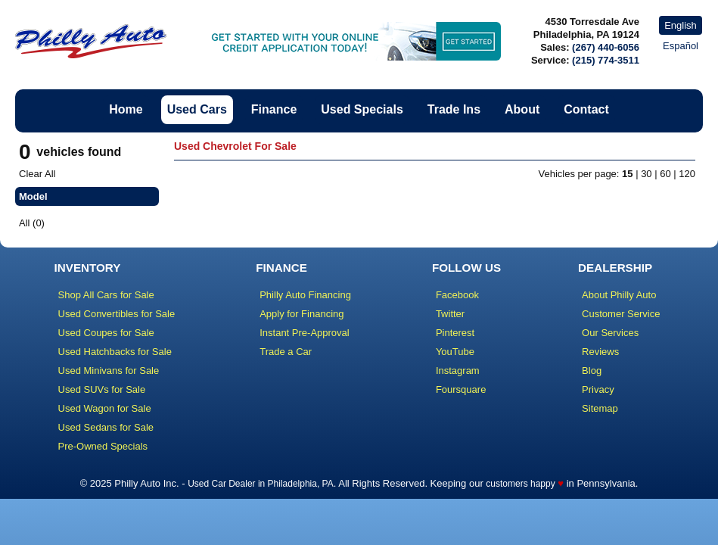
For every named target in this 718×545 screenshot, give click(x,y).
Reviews (600, 351)
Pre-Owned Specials (103, 446)
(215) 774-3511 (605, 60)
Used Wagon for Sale (104, 408)
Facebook (457, 295)
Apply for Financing (301, 313)
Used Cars (197, 109)
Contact (586, 109)
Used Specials (362, 109)
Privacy (598, 389)
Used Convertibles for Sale (117, 313)
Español (680, 45)
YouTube (455, 351)
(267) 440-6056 (605, 47)
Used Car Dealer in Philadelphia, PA (261, 483)
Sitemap (600, 408)
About (522, 109)
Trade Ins (453, 109)
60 (665, 173)
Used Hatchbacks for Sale (115, 351)
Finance (274, 109)
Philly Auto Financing (305, 295)
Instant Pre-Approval (305, 332)
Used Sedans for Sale (106, 427)
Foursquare (461, 389)
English (680, 25)
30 (646, 173)
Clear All (37, 173)
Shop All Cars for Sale (106, 295)
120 (687, 173)
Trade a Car (286, 351)
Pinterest (455, 332)
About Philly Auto (619, 295)
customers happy (520, 483)
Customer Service (621, 313)
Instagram (458, 370)
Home (125, 109)
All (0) (32, 223)
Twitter (450, 313)
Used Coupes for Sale (106, 332)
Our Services (610, 332)
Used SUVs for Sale (102, 389)
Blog (591, 370)
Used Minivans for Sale (109, 370)
